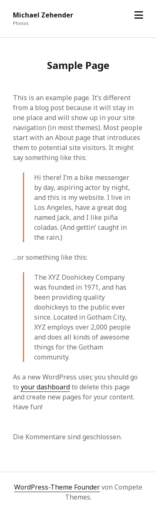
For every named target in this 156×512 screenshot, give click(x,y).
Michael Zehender (43, 15)
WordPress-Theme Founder (57, 487)
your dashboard (45, 386)
